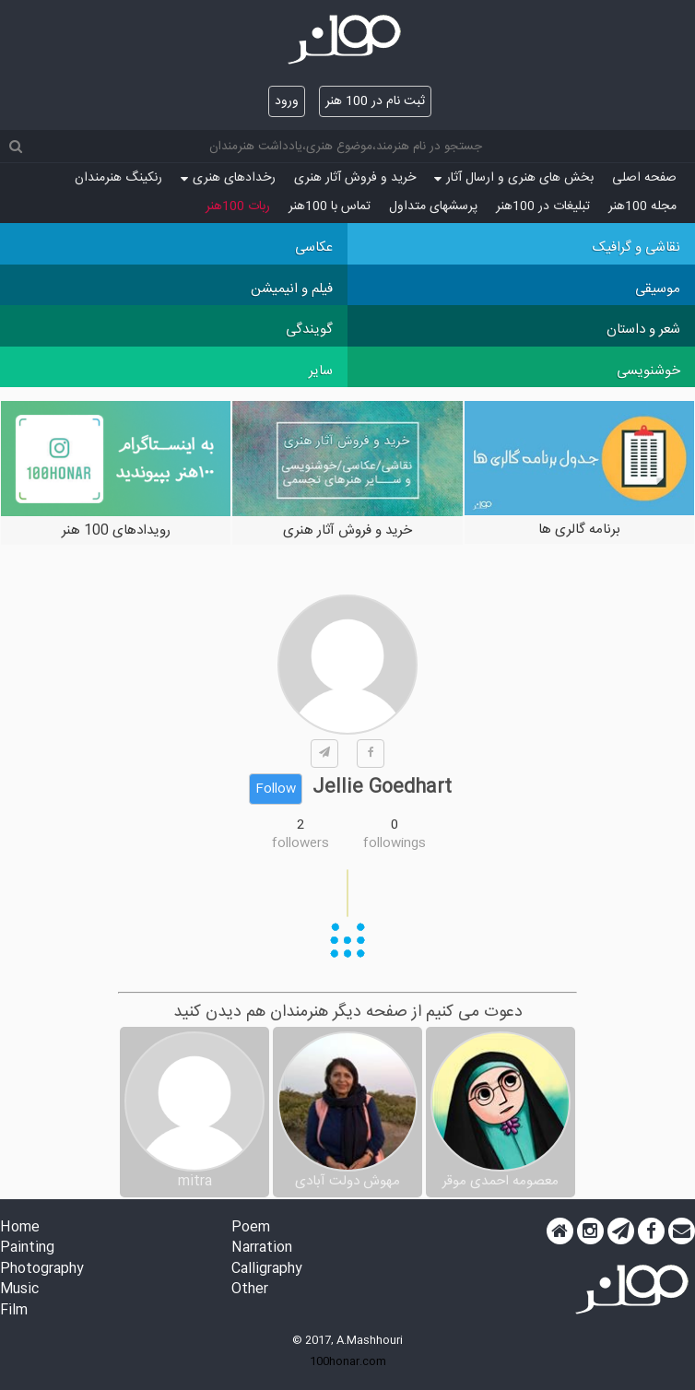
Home (20, 1228)
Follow (275, 789)
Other (249, 1290)
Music (19, 1290)
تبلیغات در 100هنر (543, 206)
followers (300, 843)
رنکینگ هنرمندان (118, 178)
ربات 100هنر (238, 206)
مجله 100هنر (642, 206)
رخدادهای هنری (228, 178)
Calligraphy (266, 1269)
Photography (42, 1269)
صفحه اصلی (644, 178)
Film (14, 1311)
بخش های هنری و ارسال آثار (514, 178)
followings (394, 843)
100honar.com (348, 1361)
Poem (250, 1228)
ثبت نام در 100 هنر (375, 101)
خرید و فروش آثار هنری (355, 178)
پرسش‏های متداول (433, 206)
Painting (27, 1248)
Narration (261, 1248)
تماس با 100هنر (330, 206)
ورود (287, 101)
